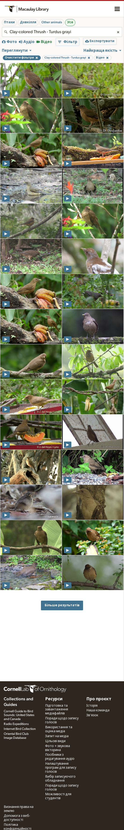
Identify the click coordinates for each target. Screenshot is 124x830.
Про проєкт (98, 699)
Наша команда (97, 710)
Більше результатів (62, 605)
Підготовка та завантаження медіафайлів (56, 709)
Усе (70, 22)
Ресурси (53, 699)
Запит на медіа (57, 736)
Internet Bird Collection (20, 729)
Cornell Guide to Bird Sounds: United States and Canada (19, 715)
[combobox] (62, 32)
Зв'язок (92, 715)
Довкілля (28, 22)
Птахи (9, 22)
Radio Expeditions (16, 724)
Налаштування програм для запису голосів (60, 767)
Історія (92, 705)
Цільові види (55, 741)
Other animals (51, 22)
